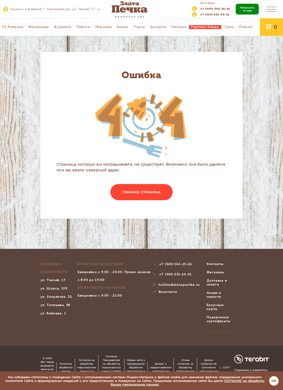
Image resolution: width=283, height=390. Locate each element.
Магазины (215, 272)
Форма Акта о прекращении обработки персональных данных (136, 367)
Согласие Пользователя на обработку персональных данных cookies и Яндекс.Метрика (111, 367)
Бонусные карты (215, 307)
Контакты (215, 264)
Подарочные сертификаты (218, 319)
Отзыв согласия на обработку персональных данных (185, 367)
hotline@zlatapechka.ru (179, 285)
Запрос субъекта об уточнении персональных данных (208, 367)
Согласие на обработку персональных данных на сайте (86, 367)
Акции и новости (214, 295)
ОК (273, 381)
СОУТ (226, 367)
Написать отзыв (247, 9)
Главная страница (141, 192)
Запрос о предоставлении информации (161, 367)
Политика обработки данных (65, 367)
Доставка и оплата (217, 282)
